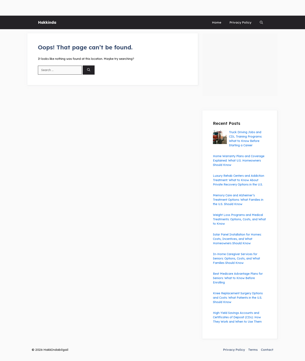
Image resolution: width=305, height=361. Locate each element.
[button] (261, 22)
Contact (267, 350)
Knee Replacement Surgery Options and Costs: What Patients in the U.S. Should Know (238, 297)
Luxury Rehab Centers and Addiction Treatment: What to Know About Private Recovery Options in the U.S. (238, 180)
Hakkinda (47, 22)
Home (216, 22)
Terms (253, 350)
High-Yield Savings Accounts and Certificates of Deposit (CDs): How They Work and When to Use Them (237, 317)
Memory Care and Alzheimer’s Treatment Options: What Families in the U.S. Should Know (238, 199)
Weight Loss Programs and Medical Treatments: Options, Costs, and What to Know (239, 219)
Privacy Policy (240, 22)
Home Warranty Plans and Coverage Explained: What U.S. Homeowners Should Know (238, 160)
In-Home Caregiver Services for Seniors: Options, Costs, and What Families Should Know (236, 258)
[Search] (89, 70)
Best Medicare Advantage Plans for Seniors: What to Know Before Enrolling (238, 278)
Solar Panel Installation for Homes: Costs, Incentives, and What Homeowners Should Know (237, 239)
